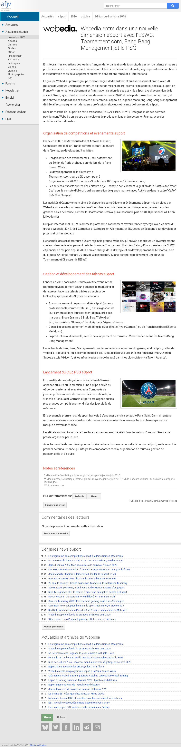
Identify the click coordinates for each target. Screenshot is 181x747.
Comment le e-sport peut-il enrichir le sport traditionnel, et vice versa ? (82, 605)
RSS (10, 78)
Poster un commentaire (56, 533)
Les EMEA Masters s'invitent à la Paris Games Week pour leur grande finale (85, 569)
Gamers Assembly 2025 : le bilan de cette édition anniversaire (78, 578)
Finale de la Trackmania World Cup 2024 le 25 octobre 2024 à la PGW (82, 657)
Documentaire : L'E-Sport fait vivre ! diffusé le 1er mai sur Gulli (78, 596)
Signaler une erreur (55, 505)
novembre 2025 (16, 37)
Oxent (94, 496)
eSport (11, 52)
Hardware (13, 59)
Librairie (12, 70)
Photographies (16, 74)
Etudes (12, 48)
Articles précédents (53, 626)
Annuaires (10, 24)
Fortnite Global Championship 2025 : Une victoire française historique (82, 560)
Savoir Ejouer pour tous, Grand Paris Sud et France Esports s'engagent (82, 587)
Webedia (79, 496)
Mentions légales (38, 745)
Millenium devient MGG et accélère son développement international (81, 698)
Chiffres (12, 44)
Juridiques (14, 63)
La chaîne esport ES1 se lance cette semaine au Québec (75, 707)
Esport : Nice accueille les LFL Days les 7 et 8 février (73, 666)
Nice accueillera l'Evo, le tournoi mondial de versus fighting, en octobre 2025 (86, 662)
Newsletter (10, 90)
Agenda (12, 40)
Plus (6, 118)
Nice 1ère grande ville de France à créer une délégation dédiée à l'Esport (84, 592)
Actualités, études (15, 31)
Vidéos (12, 66)
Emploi (8, 97)
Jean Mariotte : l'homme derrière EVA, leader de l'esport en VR (78, 574)
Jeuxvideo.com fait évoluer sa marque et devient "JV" (74, 689)
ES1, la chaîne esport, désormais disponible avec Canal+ (75, 702)
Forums (8, 83)
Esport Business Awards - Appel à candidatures (70, 684)
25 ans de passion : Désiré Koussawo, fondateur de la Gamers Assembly (84, 583)
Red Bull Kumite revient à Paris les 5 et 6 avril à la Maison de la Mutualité (84, 610)
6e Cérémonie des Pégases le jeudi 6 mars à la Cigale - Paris (77, 653)
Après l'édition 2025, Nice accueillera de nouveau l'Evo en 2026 (79, 565)
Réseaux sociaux (14, 111)
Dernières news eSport (61, 549)
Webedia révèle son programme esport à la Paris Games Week (78, 671)
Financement (15, 55)
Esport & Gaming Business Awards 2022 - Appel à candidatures (79, 680)
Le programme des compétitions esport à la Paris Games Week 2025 (82, 556)
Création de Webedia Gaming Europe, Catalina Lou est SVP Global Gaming (84, 675)
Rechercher (13, 104)
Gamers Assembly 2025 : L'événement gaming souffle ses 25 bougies (82, 601)
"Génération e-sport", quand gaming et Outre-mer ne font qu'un (78, 619)
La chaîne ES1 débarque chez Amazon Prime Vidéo (72, 693)
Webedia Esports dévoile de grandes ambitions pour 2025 (76, 614)
